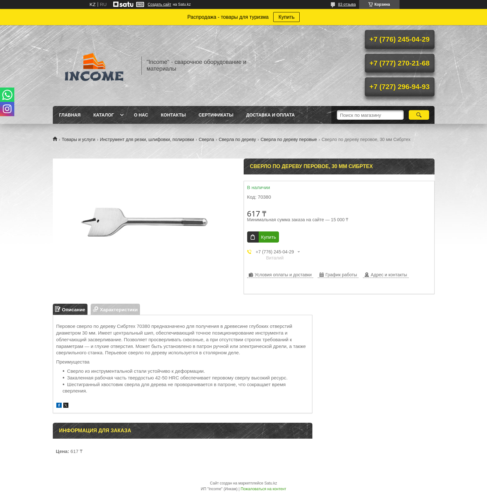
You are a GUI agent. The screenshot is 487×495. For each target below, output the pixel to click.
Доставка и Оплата (270, 114)
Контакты (173, 114)
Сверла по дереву (237, 139)
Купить (286, 17)
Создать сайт (159, 4)
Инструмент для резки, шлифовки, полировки (147, 139)
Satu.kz (270, 483)
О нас (141, 114)
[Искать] (419, 115)
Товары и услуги (78, 139)
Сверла (206, 139)
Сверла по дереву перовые (289, 139)
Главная (70, 114)
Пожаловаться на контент (263, 489)
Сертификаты (215, 114)
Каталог (103, 114)
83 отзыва (347, 4)
